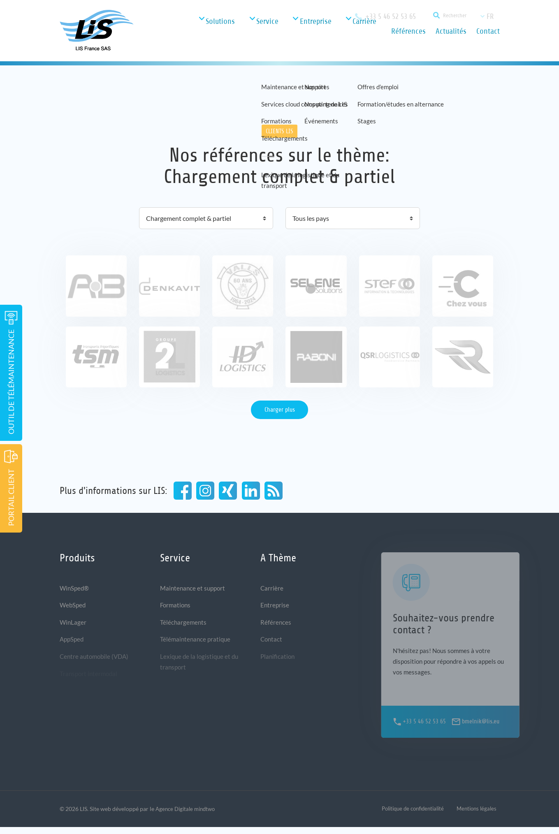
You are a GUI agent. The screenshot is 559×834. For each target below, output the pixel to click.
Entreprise (275, 607)
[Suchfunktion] (445, 16)
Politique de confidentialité (406, 815)
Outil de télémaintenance (11, 372)
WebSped (73, 607)
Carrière (272, 589)
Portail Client (11, 487)
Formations (176, 607)
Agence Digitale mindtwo (187, 815)
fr (490, 17)
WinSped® (75, 589)
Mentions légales (475, 815)
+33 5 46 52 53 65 (386, 16)
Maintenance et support (194, 589)
